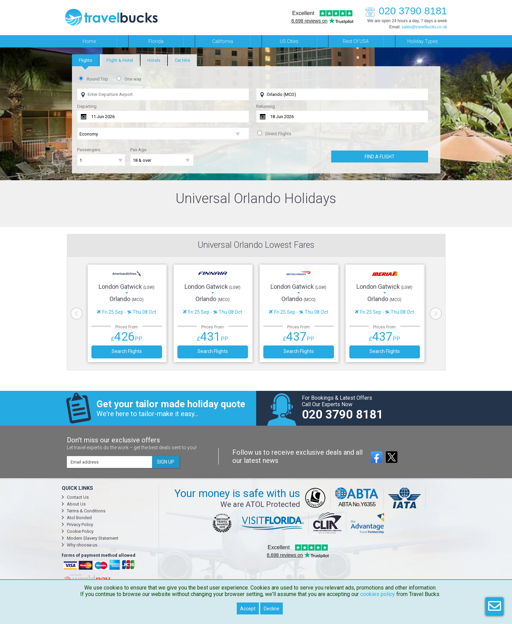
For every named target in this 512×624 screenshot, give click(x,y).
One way (133, 79)
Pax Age (138, 149)
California (222, 41)
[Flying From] (163, 94)
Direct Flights (278, 133)
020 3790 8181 (404, 10)
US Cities (289, 41)
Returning (265, 106)
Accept (247, 608)
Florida (155, 41)
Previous (77, 314)
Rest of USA (356, 41)
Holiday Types (422, 41)
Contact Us (78, 497)
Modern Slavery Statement (92, 538)
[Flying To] (342, 94)
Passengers (88, 149)
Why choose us (82, 545)
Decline (271, 608)
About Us (76, 504)
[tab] (85, 60)
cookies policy (377, 594)
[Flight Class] (163, 134)
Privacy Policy (80, 524)
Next (436, 314)
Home (89, 41)
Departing (87, 106)
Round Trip (97, 79)
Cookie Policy (80, 531)
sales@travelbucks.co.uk (424, 27)
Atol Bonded (79, 517)
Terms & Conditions (86, 510)
